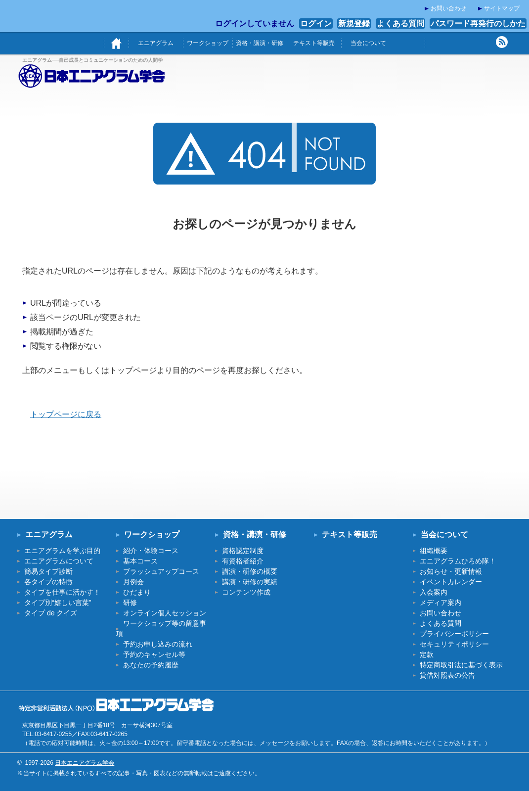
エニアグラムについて (58, 561)
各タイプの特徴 (48, 582)
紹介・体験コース (150, 551)
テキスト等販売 (314, 43)
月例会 (133, 582)
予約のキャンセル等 (154, 654)
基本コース (140, 561)
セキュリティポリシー (454, 644)
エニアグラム (156, 43)
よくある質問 (400, 23)
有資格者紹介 (243, 561)
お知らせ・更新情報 (451, 571)
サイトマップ (502, 8)
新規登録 (354, 23)
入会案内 (433, 592)
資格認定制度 (243, 551)
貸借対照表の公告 (447, 675)
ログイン (316, 23)
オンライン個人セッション (164, 613)
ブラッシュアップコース (161, 571)
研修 (130, 602)
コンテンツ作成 (246, 592)
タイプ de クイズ (50, 613)
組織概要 (433, 551)
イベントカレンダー (451, 582)
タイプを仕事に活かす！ (62, 592)
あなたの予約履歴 (150, 665)
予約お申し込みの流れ (157, 644)
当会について (368, 43)
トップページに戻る (65, 414)
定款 (427, 654)
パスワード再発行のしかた (478, 23)
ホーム (116, 43)
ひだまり (137, 592)
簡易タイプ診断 (48, 571)
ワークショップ (207, 43)
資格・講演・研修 (259, 43)
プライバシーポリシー (454, 634)
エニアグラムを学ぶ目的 (62, 551)
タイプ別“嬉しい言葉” (57, 602)
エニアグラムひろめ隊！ (458, 561)
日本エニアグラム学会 (84, 762)
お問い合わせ (448, 8)
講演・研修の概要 (249, 571)
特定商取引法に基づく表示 (461, 665)
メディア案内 (440, 602)
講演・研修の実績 (249, 582)
